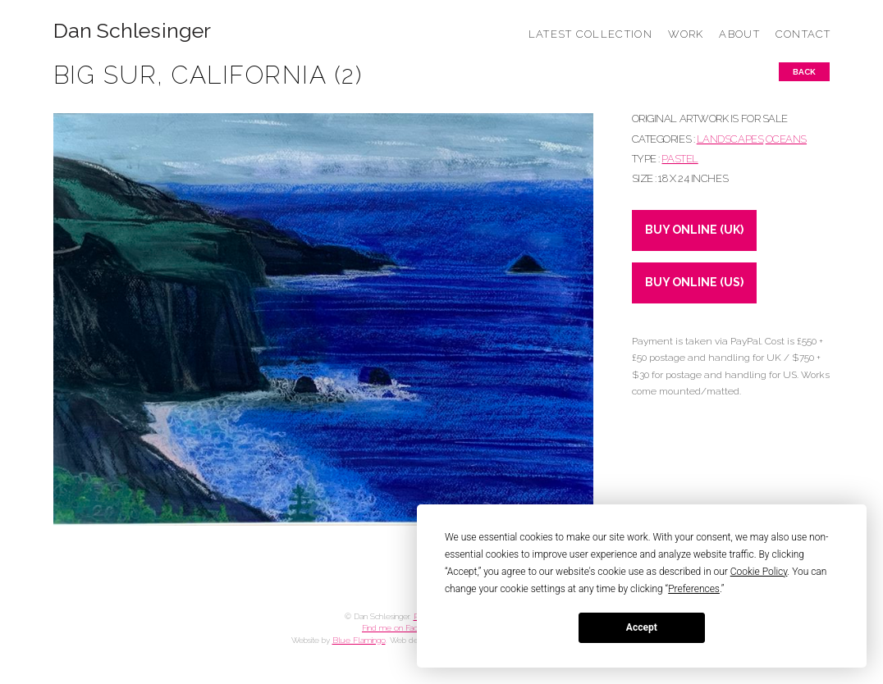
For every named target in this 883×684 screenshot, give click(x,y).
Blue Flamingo (359, 640)
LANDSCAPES (730, 139)
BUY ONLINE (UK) (694, 229)
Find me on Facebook (401, 627)
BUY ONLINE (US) (694, 282)
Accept (641, 627)
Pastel (679, 159)
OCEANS (786, 139)
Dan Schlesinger (132, 31)
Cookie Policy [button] (759, 571)
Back (804, 71)
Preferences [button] (694, 589)
